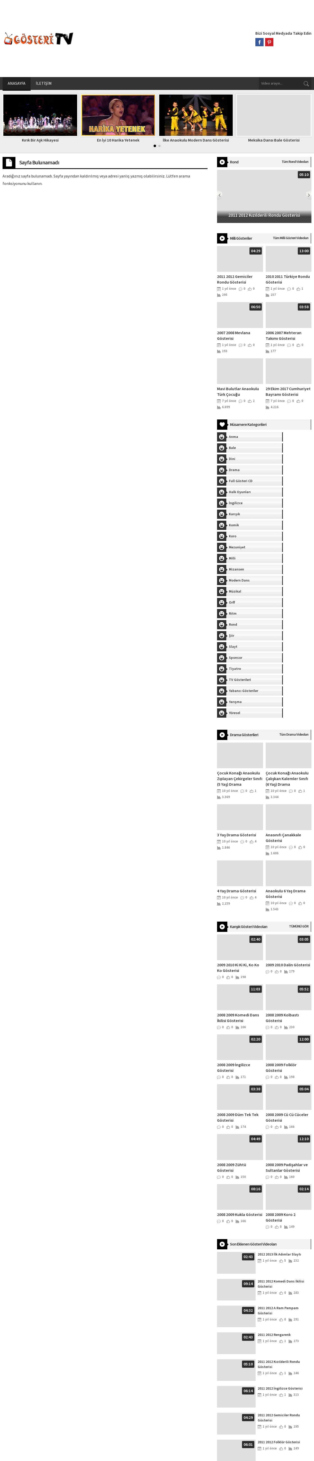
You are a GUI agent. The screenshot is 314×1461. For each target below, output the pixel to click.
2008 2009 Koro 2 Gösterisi (280, 1074)
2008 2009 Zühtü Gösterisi (231, 1024)
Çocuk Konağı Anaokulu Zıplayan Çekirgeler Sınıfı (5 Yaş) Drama (239, 635)
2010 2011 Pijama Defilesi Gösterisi (278, 1408)
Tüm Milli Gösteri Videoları (290, 238)
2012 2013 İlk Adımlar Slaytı (279, 1110)
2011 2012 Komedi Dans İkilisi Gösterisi (281, 1140)
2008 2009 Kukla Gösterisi (239, 1071)
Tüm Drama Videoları (293, 591)
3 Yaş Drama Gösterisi (236, 691)
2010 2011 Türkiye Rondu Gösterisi (277, 1381)
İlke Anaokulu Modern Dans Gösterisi (196, 140)
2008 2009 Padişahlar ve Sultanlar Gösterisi (287, 1024)
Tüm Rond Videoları (295, 161)
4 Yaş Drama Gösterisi (236, 747)
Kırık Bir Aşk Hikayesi (40, 140)
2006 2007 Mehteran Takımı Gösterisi (283, 335)
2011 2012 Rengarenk (274, 1191)
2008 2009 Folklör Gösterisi (281, 924)
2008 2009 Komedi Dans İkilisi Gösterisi (238, 874)
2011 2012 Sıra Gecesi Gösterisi (282, 1325)
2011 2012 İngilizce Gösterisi (280, 1245)
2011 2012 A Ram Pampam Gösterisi (278, 1167)
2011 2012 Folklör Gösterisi (279, 1298)
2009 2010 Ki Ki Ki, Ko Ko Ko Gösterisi (238, 824)
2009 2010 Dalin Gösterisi (288, 821)
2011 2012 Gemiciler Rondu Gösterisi (235, 279)
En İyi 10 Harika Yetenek (118, 140)
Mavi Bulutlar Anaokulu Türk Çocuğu (238, 391)
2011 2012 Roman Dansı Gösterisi (284, 1352)
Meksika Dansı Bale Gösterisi (274, 140)
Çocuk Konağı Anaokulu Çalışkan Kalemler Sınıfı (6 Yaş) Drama (287, 635)
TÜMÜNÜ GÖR (298, 782)
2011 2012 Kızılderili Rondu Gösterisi (279, 1221)
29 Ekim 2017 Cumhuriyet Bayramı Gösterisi (288, 391)
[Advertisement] (164, 38)
